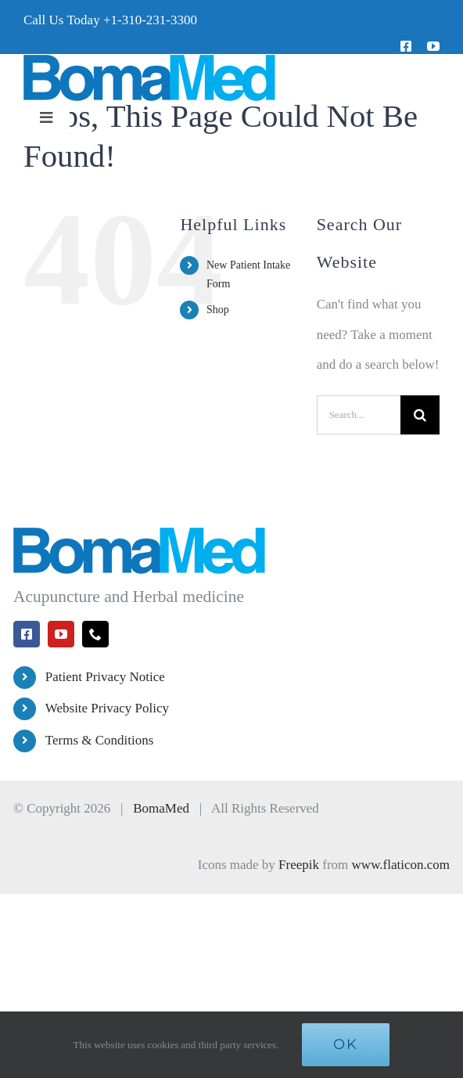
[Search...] (358, 414)
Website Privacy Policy (107, 708)
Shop (217, 309)
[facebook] (405, 46)
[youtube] (433, 46)
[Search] (420, 414)
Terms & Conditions (99, 740)
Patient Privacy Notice (105, 676)
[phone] (95, 634)
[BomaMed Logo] (149, 60)
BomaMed (161, 808)
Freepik (298, 864)
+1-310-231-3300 (150, 20)
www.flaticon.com (401, 864)
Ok (345, 1044)
